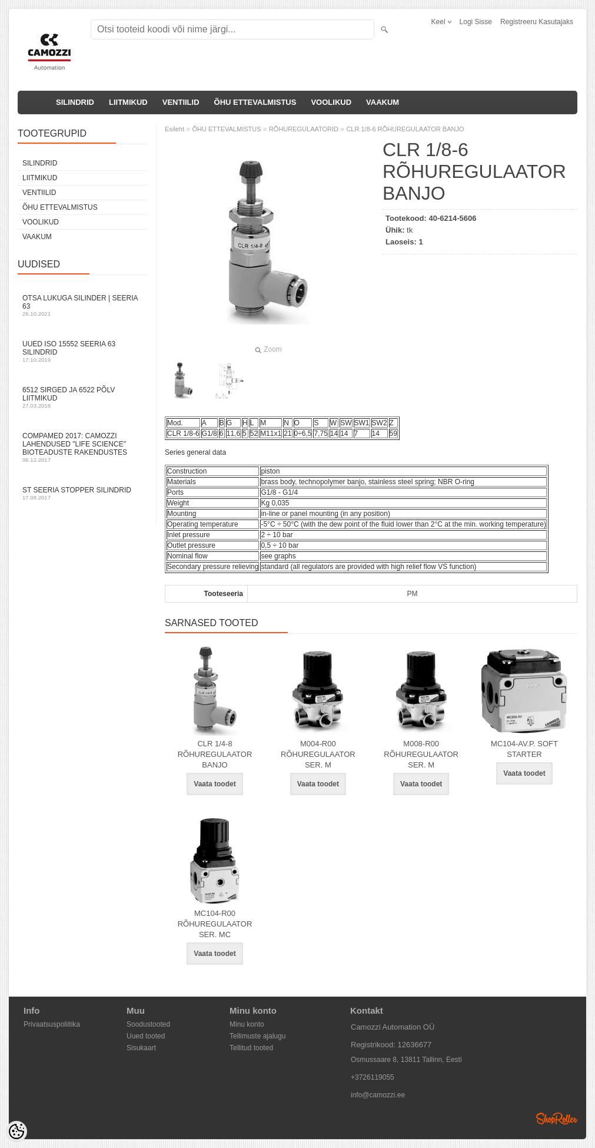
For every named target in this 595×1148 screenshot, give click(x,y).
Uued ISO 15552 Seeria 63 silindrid (82, 351)
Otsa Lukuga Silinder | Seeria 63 (82, 305)
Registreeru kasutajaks (536, 22)
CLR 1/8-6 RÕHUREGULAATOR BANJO (405, 129)
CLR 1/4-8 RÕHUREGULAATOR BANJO (215, 754)
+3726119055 (372, 1077)
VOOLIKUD (331, 102)
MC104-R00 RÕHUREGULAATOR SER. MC (215, 924)
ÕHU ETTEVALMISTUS (255, 102)
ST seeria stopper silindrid (82, 493)
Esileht (174, 129)
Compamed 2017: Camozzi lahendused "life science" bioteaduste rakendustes (82, 447)
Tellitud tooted (251, 1048)
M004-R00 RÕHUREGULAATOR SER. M (318, 754)
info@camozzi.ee (378, 1095)
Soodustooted (148, 1024)
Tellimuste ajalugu (257, 1036)
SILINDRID (75, 102)
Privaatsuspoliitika (52, 1024)
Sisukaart (141, 1048)
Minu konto (247, 1024)
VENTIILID (181, 102)
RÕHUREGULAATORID (303, 129)
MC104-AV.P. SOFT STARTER (524, 749)
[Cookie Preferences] (16, 1131)
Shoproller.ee (556, 1118)
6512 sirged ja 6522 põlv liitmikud (82, 397)
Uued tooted (146, 1036)
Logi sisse (476, 22)
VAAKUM (382, 102)
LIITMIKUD (128, 102)
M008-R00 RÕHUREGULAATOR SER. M (421, 754)
